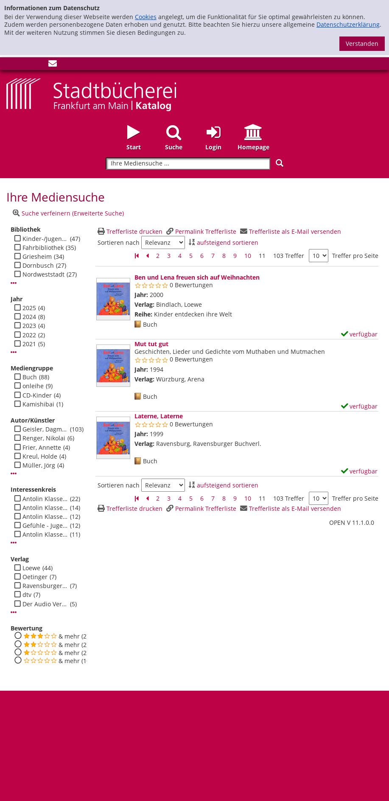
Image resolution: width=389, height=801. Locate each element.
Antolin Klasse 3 (45, 517)
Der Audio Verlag (45, 604)
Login (213, 147)
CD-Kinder (37, 395)
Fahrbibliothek (43, 248)
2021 (29, 344)
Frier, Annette (41, 447)
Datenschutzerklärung (348, 24)
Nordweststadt (43, 274)
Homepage (253, 147)
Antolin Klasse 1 (45, 508)
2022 (29, 335)
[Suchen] (279, 163)
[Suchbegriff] (188, 163)
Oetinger (35, 577)
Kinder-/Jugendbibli (45, 239)
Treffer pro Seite (355, 256)
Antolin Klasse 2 (45, 499)
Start (133, 147)
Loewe (31, 568)
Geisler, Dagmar (45, 429)
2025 (29, 308)
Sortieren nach (119, 242)
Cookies (146, 17)
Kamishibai (38, 404)
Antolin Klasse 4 (45, 534)
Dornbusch (38, 265)
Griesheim (37, 256)
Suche (173, 147)
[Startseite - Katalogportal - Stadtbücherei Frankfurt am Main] (91, 94)
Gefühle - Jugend (45, 525)
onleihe (33, 386)
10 (247, 256)
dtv (26, 595)
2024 (29, 317)
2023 (29, 326)
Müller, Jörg (38, 465)
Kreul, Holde (39, 456)
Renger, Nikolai (43, 438)
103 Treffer (288, 256)
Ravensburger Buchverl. (45, 586)
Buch (29, 377)
